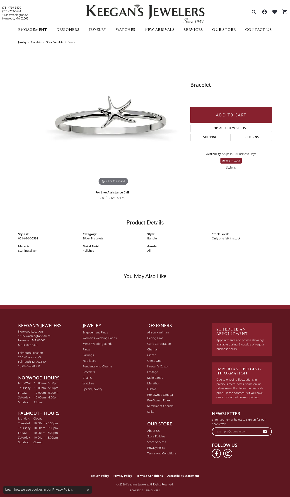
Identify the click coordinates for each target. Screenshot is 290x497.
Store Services (156, 442)
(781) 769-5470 (11, 8)
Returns (252, 137)
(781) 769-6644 (11, 11)
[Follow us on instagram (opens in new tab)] (227, 453)
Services (193, 29)
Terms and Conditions (161, 453)
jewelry (22, 42)
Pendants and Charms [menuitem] (97, 366)
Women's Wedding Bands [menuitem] (100, 338)
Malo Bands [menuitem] (155, 378)
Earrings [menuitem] (88, 355)
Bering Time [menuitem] (155, 338)
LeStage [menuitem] (152, 372)
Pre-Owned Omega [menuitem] (160, 395)
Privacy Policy (156, 448)
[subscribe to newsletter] (265, 431)
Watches (125, 29)
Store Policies (156, 436)
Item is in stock (231, 160)
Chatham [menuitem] (153, 349)
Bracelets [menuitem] (89, 372)
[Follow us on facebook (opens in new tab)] (216, 453)
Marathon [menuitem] (153, 383)
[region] (113, 119)
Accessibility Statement (183, 476)
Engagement (32, 29)
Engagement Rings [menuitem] (95, 332)
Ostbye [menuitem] (152, 389)
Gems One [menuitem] (154, 361)
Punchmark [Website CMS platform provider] (153, 490)
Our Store (224, 29)
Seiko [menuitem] (150, 412)
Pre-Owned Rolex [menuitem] (158, 400)
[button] (254, 12)
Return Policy (100, 476)
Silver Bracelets (54, 42)
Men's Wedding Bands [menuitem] (97, 344)
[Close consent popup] (88, 489)
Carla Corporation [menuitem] (159, 344)
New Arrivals (160, 29)
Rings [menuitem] (86, 349)
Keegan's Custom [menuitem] (158, 366)
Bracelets (36, 42)
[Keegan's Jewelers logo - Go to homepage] (145, 13)
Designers (68, 29)
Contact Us (258, 29)
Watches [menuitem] (88, 383)
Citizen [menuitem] (151, 355)
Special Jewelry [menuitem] (92, 389)
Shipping (210, 137)
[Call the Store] (28, 345)
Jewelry (97, 29)
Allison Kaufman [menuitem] (158, 332)
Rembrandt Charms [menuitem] (160, 406)
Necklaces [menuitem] (89, 361)
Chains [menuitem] (87, 378)
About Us (153, 431)
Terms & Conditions (150, 476)
